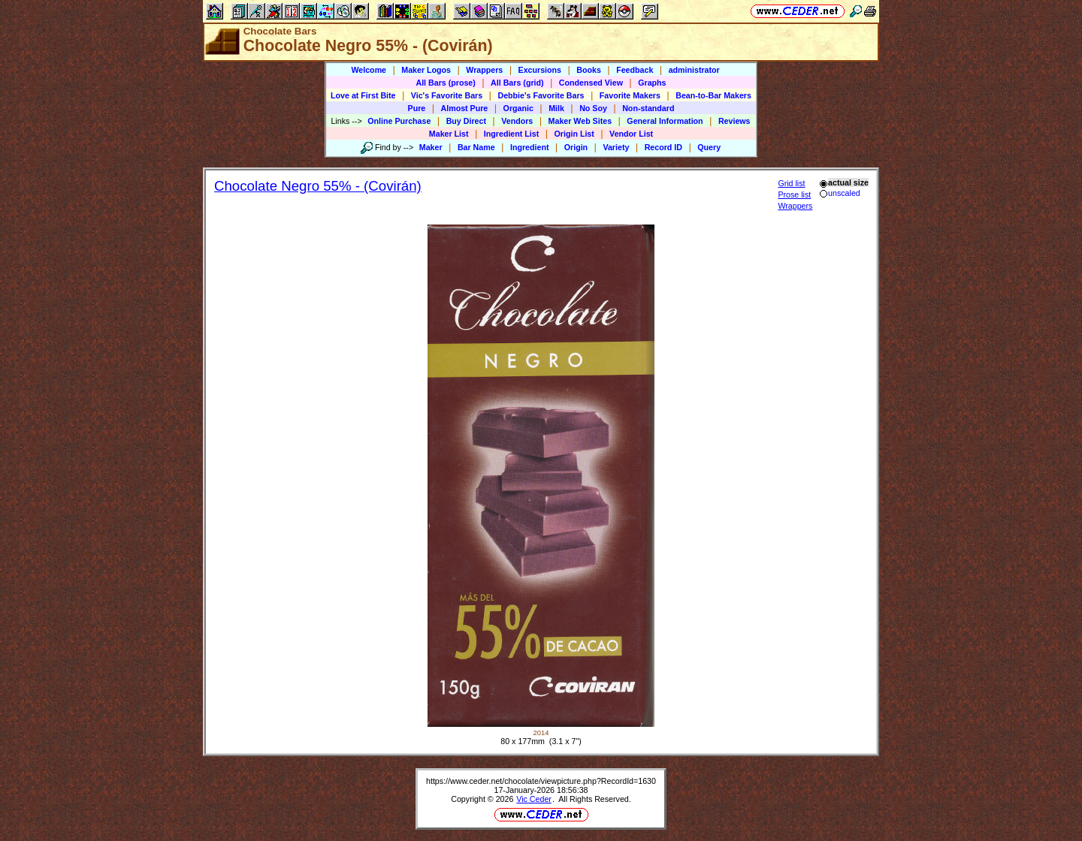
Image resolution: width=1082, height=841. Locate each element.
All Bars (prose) (445, 82)
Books (588, 69)
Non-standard (648, 108)
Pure (417, 108)
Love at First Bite (363, 95)
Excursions (539, 69)
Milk (556, 108)
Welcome (368, 69)
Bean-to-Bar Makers (713, 95)
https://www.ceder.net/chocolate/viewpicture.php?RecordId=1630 (541, 780)
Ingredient (529, 147)
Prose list (794, 194)
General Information (665, 120)
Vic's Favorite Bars (446, 95)
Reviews (734, 120)
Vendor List (631, 133)
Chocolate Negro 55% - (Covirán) (318, 186)
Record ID (663, 147)
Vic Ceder (534, 798)
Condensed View (591, 82)
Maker (431, 147)
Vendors (517, 120)
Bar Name (476, 147)
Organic (518, 108)
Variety (616, 147)
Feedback (634, 69)
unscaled (839, 192)
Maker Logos (426, 69)
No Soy (593, 108)
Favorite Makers (630, 95)
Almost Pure (464, 108)
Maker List (449, 133)
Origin (576, 147)
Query (709, 147)
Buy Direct (466, 120)
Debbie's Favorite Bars (540, 95)
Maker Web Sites (580, 120)
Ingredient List (511, 133)
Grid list (791, 183)
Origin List (574, 133)
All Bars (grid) (517, 82)
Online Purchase (399, 120)
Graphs (652, 82)
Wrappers (484, 69)
